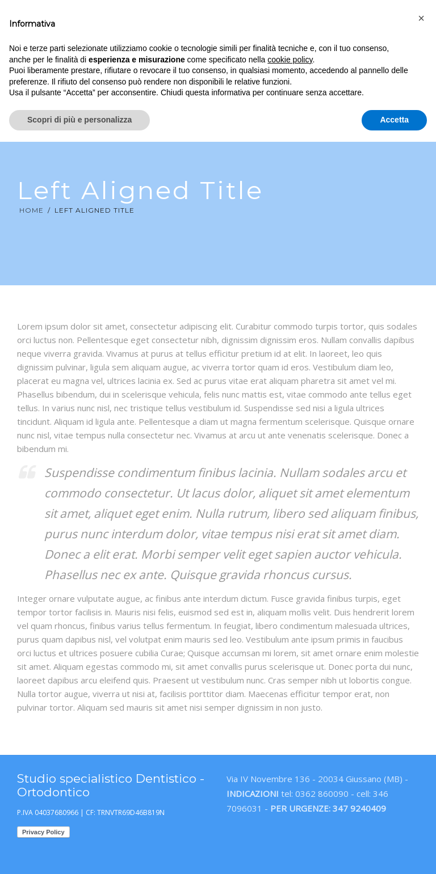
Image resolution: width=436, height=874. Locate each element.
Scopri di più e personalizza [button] (79, 119)
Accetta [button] (394, 119)
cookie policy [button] (289, 59)
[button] (421, 18)
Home (31, 210)
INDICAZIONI (253, 793)
